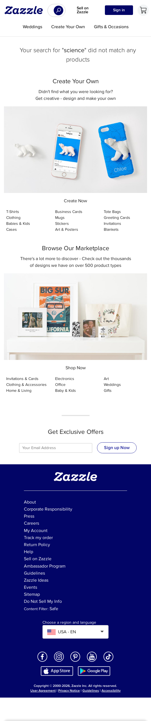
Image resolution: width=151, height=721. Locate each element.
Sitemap (32, 594)
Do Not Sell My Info (43, 601)
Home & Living (18, 390)
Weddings (112, 384)
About (30, 502)
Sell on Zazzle (83, 10)
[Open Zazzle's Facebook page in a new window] (42, 661)
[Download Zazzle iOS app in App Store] (57, 670)
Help (28, 552)
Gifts (108, 390)
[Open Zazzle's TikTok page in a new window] (108, 661)
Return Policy (37, 545)
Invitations (112, 223)
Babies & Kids (18, 223)
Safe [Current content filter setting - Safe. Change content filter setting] (53, 609)
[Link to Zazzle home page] (25, 10)
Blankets (111, 229)
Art (106, 378)
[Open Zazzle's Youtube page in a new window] (92, 661)
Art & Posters (66, 229)
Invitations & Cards (22, 378)
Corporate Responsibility (48, 509)
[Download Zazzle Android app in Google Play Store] (94, 670)
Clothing (13, 217)
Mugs (60, 217)
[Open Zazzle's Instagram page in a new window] (59, 661)
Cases (11, 229)
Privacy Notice (69, 691)
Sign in (119, 10)
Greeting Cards (117, 217)
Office (60, 384)
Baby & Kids (65, 390)
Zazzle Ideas (36, 580)
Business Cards (68, 211)
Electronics (64, 378)
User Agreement (43, 691)
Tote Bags (112, 211)
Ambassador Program (45, 566)
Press (29, 516)
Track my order (38, 537)
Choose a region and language (69, 622)
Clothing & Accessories (26, 384)
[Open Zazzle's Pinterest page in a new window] (75, 661)
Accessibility (111, 691)
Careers (31, 523)
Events (30, 587)
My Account (36, 530)
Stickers (62, 223)
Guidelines (34, 573)
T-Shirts (12, 211)
